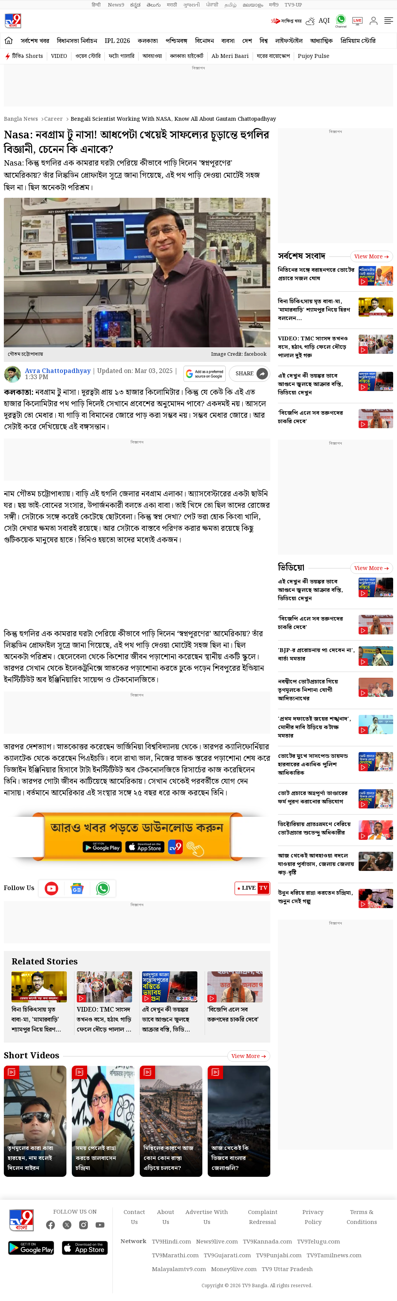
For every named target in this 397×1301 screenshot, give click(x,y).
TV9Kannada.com (267, 1242)
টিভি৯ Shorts (27, 56)
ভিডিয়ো (291, 568)
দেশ (247, 41)
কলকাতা (148, 41)
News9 (116, 5)
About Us (165, 1217)
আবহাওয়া (152, 56)
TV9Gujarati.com (227, 1255)
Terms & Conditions (362, 1217)
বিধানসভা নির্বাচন (77, 41)
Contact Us (134, 1217)
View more (249, 1056)
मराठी (172, 5)
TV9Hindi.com (171, 1242)
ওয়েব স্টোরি (88, 56)
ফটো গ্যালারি (121, 56)
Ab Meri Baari (230, 56)
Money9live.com (234, 1269)
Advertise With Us (206, 1217)
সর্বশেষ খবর (35, 41)
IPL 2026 (117, 41)
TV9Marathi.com (175, 1255)
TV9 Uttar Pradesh (287, 1269)
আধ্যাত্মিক (321, 41)
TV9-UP (293, 5)
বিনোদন (204, 41)
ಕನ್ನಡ (135, 5)
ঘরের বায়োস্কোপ (273, 56)
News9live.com (217, 1242)
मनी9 (273, 5)
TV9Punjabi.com (279, 1255)
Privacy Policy (313, 1217)
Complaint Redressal (263, 1217)
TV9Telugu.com (318, 1242)
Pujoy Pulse (313, 56)
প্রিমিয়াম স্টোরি (358, 41)
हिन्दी (97, 5)
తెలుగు (154, 5)
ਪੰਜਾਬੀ (212, 5)
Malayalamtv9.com (179, 1269)
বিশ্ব (264, 41)
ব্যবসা (228, 41)
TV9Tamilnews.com (334, 1255)
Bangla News (21, 119)
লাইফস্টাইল (289, 41)
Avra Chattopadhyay (58, 371)
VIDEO (59, 56)
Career (53, 119)
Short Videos (31, 1056)
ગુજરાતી (191, 5)
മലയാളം (253, 5)
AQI (324, 21)
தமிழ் (231, 5)
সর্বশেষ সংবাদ (301, 256)
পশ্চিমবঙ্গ (176, 41)
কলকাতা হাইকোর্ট (186, 56)
